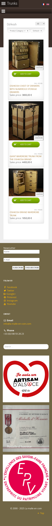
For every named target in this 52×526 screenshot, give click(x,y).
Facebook (10, 287)
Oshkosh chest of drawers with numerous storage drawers (25, 89)
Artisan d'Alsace (17, 397)
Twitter (8, 290)
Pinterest (10, 297)
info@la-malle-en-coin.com (17, 323)
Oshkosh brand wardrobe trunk (24, 214)
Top (40, 513)
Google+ (9, 294)
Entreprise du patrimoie (22, 496)
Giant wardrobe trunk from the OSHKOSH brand (25, 158)
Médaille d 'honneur (19, 446)
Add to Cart (25, 74)
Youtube (9, 304)
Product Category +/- (18, 31)
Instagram (10, 300)
